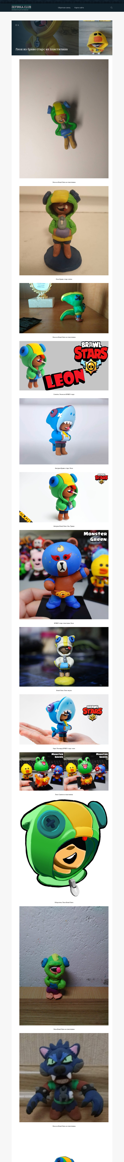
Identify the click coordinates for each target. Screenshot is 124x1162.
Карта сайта (79, 8)
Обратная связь (64, 8)
